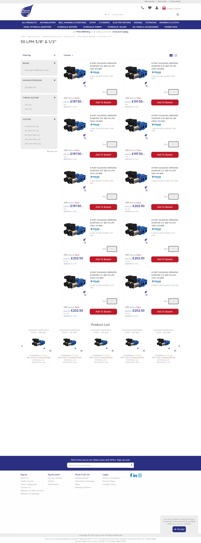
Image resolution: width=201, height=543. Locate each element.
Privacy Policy (108, 481)
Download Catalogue (84, 481)
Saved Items (53, 484)
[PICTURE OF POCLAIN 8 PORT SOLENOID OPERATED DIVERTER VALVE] (38, 342)
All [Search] (106, 14)
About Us (25, 478)
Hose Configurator (29, 484)
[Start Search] (178, 15)
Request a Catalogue (30, 494)
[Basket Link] (171, 8)
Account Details (55, 478)
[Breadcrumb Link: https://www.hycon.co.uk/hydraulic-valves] (34, 36)
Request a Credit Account (32, 491)
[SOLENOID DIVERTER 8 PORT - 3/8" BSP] (38, 332)
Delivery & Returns (83, 487)
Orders (51, 481)
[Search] (143, 15)
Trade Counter (149, 1)
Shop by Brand (175, 1)
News (77, 484)
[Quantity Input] (112, 92)
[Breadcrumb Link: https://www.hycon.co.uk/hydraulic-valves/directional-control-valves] (52, 36)
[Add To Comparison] (85, 85)
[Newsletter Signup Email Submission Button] (131, 465)
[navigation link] (143, 8)
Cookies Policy (108, 484)
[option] (38, 346)
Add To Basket (103, 102)
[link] (131, 475)
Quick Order (162, 1)
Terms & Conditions (111, 478)
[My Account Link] (157, 8)
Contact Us (26, 487)
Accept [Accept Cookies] (179, 529)
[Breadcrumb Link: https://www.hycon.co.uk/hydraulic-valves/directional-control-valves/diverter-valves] (69, 36)
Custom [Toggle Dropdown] (67, 55)
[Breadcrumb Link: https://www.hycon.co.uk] (23, 36)
